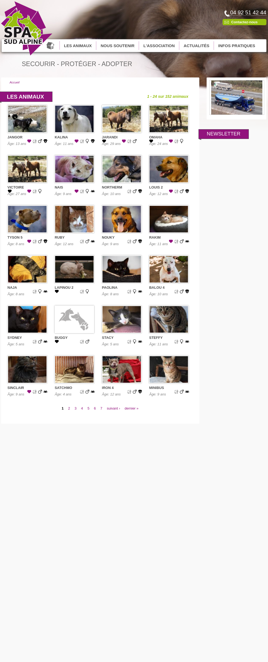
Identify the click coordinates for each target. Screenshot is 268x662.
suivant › (113, 408)
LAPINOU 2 (64, 287)
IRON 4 (108, 388)
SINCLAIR (16, 388)
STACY (108, 338)
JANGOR (15, 137)
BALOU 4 (156, 287)
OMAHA (155, 137)
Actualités (196, 45)
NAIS (59, 187)
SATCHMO (63, 388)
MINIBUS (156, 388)
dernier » (131, 408)
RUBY (60, 237)
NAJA (12, 287)
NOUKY (108, 237)
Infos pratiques (236, 45)
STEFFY (156, 338)
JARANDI (110, 137)
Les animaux (78, 45)
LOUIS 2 (156, 187)
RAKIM (155, 237)
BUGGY (61, 338)
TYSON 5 (15, 237)
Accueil (51, 45)
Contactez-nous (244, 22)
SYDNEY (15, 338)
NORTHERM (112, 187)
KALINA (61, 137)
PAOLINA (110, 287)
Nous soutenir (117, 45)
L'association (159, 45)
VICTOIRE (16, 187)
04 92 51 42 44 (248, 12)
